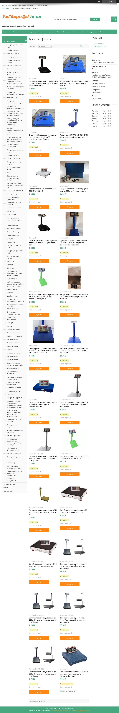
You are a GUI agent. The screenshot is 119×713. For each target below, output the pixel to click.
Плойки (9, 326)
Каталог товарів (19, 32)
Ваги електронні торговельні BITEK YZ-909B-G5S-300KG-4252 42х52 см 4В (43, 512)
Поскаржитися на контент (61, 711)
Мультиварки (12, 279)
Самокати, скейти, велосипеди (13, 383)
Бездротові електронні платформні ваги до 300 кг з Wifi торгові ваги (74, 190)
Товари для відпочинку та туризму (15, 93)
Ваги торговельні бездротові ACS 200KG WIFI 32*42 (42, 190)
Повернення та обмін (95, 32)
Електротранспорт (14, 208)
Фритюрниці (11, 214)
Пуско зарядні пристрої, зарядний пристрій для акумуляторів (14, 413)
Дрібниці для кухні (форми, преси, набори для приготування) (15, 284)
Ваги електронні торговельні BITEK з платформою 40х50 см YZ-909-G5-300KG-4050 (74, 350)
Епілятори (10, 293)
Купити (39, 101)
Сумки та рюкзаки (13, 158)
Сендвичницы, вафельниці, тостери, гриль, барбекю (15, 273)
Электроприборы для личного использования (15, 307)
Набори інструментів (14, 336)
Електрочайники (13, 235)
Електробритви (12, 225)
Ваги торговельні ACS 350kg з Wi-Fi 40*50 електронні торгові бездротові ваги (43, 404)
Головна (6, 32)
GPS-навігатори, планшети (13, 373)
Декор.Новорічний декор (14, 168)
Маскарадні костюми (14, 57)
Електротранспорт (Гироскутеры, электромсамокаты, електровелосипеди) (14, 81)
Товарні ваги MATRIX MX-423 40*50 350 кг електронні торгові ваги (74, 136)
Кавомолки (11, 268)
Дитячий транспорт (14, 436)
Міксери (10, 265)
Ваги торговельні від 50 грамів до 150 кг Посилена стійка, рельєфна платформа (73, 566)
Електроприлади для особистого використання (14, 473)
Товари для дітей (13, 155)
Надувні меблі (12, 97)
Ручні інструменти (13, 333)
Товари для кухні (13, 50)
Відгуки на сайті (53, 32)
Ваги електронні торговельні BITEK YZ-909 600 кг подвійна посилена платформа (74, 404)
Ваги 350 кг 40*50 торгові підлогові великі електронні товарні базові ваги (43, 243)
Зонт (8, 173)
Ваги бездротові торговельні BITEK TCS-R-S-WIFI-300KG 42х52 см (74, 511)
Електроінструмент (14, 353)
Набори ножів (12, 289)
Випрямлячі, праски (14, 229)
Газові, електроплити (15, 190)
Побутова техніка (13, 53)
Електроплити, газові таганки (14, 204)
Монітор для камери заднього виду (14, 378)
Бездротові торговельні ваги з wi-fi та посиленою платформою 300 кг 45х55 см (74, 296)
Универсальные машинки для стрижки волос (15, 220)
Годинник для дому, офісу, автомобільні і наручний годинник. (14, 139)
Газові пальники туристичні (13, 198)
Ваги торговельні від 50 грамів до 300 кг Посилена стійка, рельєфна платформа (42, 620)
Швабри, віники (12, 296)
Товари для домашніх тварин (15, 151)
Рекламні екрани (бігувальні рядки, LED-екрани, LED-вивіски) (15, 113)
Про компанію (78, 32)
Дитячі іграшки (12, 339)
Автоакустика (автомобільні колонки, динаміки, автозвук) (14, 442)
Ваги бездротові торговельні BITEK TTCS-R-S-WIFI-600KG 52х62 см (43, 565)
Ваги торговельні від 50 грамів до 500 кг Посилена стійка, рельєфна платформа (73, 620)
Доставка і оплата (37, 32)
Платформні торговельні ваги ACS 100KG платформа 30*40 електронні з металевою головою (43, 350)
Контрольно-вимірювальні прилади (15, 107)
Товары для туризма (14, 398)
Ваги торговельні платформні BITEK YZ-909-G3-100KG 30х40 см (74, 457)
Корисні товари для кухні (14, 246)
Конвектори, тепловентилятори (14, 313)
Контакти (66, 32)
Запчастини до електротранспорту (14, 467)
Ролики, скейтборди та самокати (15, 88)
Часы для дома (12, 346)
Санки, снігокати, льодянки (13, 426)
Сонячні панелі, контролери (12, 145)
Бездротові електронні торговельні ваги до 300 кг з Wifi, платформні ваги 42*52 (74, 83)
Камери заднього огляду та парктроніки (15, 364)
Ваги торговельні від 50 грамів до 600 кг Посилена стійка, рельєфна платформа (42, 674)
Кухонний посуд (13, 232)
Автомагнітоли (12, 360)
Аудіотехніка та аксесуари (12, 73)
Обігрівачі (10, 211)
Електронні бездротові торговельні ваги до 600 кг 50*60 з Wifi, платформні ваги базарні (43, 137)
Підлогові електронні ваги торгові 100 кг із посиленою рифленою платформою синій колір (73, 243)
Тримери (10, 323)
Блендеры (10, 239)
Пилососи (10, 261)
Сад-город (10, 394)
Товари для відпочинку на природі (15, 300)
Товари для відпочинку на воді (14, 102)
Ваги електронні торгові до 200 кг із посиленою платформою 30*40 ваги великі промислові (43, 83)
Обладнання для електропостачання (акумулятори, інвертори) (14, 122)
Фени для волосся (13, 329)
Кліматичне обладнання (11, 318)
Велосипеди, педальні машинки (15, 431)
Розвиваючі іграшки (14, 343)
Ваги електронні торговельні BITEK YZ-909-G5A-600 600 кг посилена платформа (43, 458)
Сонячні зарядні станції (13, 257)
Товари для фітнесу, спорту (14, 163)
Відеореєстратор (13, 368)
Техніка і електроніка (15, 69)
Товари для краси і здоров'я (13, 61)
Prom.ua (71, 709)
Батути (9, 349)
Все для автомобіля (14, 65)
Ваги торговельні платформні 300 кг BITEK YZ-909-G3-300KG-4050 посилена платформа (43, 296)
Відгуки (5, 488)
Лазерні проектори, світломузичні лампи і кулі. (15, 185)
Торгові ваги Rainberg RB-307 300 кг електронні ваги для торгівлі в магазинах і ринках (74, 674)
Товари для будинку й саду (15, 46)
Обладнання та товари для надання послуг (14, 178)
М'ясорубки (11, 242)
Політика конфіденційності (80, 711)
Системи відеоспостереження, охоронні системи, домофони (15, 131)
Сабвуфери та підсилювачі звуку (13, 449)
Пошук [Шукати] (95, 19)
